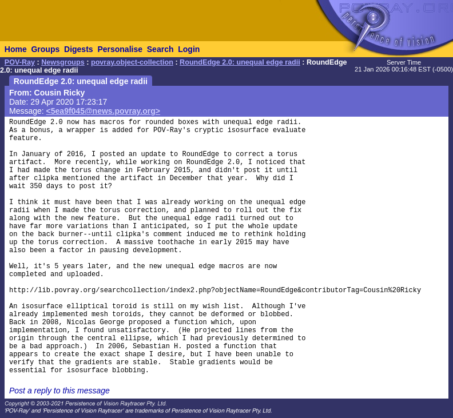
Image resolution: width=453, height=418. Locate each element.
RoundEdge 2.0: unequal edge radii (240, 62)
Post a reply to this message (59, 390)
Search (160, 49)
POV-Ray (20, 62)
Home (16, 49)
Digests (78, 49)
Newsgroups (63, 62)
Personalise (119, 49)
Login (189, 49)
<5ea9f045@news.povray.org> (103, 111)
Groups (45, 49)
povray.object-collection (132, 62)
